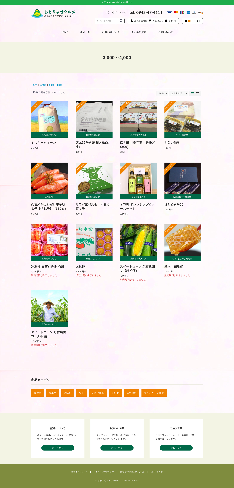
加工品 (52, 392)
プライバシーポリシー (104, 472)
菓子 (81, 392)
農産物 (37, 392)
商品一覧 (85, 32)
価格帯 (43, 85)
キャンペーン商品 (154, 392)
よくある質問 (138, 32)
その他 (115, 392)
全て (35, 85)
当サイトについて (79, 472)
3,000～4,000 (55, 85)
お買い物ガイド (110, 32)
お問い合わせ (165, 32)
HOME (64, 32)
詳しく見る (57, 448)
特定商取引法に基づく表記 (132, 472)
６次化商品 (97, 392)
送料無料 (132, 392)
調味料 (67, 392)
